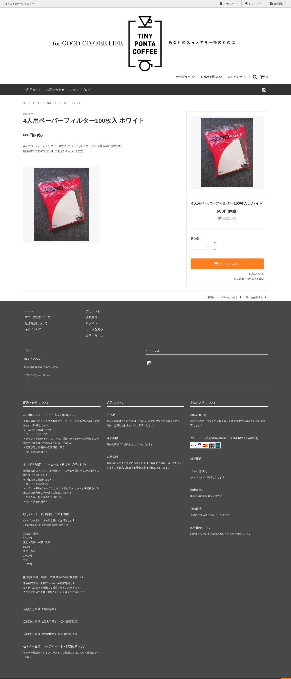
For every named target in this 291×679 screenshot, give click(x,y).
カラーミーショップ (13, 673)
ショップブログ (80, 89)
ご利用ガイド (32, 89)
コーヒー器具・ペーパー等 (51, 103)
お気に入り (227, 218)
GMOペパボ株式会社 (67, 673)
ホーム (27, 103)
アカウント (229, 3)
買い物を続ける (257, 297)
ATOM (35, 355)
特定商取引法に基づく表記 (249, 279)
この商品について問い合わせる (223, 297)
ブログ (27, 349)
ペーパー (77, 103)
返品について (256, 273)
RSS (26, 355)
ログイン (254, 3)
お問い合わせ (55, 89)
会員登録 (279, 3)
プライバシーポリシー (37, 367)
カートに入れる (227, 264)
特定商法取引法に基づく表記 (41, 361)
